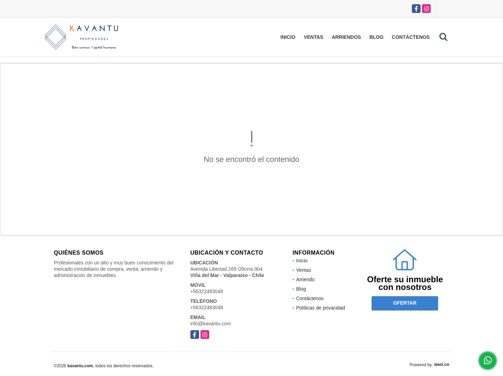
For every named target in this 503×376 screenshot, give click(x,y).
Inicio (288, 37)
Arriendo (305, 279)
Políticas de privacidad (320, 308)
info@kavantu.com (210, 323)
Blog (376, 37)
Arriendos (346, 37)
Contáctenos (411, 37)
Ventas (313, 37)
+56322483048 (206, 291)
